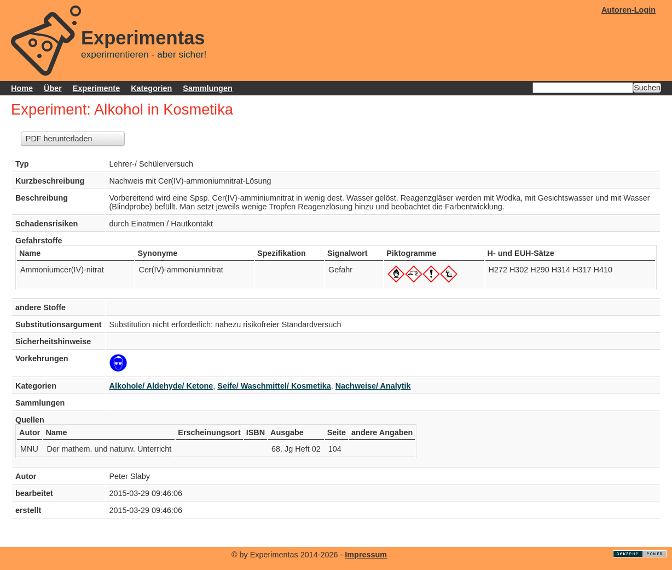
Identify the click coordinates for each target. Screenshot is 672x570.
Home (22, 88)
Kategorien (151, 88)
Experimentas (143, 37)
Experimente (96, 88)
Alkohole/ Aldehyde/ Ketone (161, 385)
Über (53, 88)
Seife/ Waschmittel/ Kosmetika (274, 385)
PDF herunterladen (59, 138)
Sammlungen (207, 88)
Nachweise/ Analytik (373, 385)
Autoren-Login (628, 9)
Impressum (366, 554)
